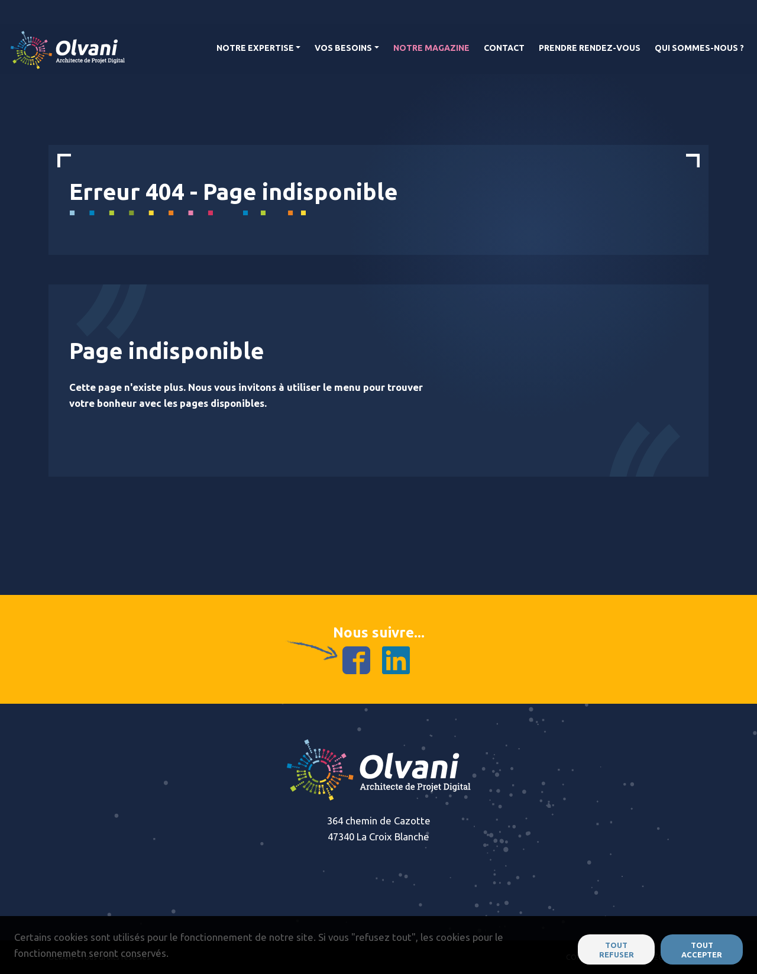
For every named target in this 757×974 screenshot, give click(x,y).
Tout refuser (616, 950)
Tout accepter (701, 950)
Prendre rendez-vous (589, 48)
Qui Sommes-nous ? (699, 48)
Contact (504, 48)
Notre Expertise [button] (255, 48)
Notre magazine (431, 48)
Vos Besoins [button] (343, 48)
